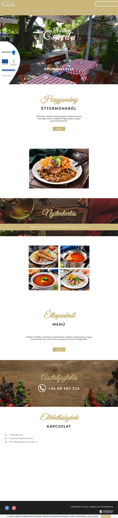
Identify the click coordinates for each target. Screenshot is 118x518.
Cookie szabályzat (92, 516)
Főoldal (21, 12)
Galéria (74, 12)
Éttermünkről (37, 12)
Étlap (52, 12)
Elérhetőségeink (92, 12)
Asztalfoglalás (106, 4)
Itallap (62, 12)
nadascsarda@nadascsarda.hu (21, 438)
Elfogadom (105, 516)
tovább (59, 129)
